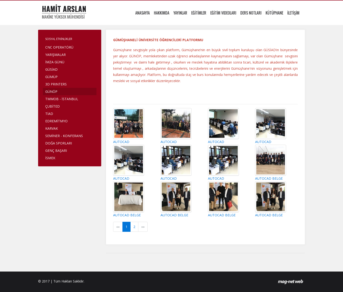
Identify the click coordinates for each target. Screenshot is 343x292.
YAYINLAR (180, 13)
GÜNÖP (51, 91)
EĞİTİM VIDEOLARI (223, 13)
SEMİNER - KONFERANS (64, 136)
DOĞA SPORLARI (58, 143)
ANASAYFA (142, 13)
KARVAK (51, 128)
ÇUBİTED (52, 106)
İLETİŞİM (293, 13)
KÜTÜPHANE (274, 13)
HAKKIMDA (161, 13)
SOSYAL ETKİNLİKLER (58, 39)
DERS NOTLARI (251, 13)
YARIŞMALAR (55, 54)
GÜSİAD (51, 69)
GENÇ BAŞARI (56, 150)
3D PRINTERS (56, 84)
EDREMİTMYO (56, 121)
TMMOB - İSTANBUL (61, 99)
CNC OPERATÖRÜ (59, 47)
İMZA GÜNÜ (54, 62)
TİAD (49, 113)
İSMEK (50, 158)
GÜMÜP (51, 76)
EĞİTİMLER (198, 13)
